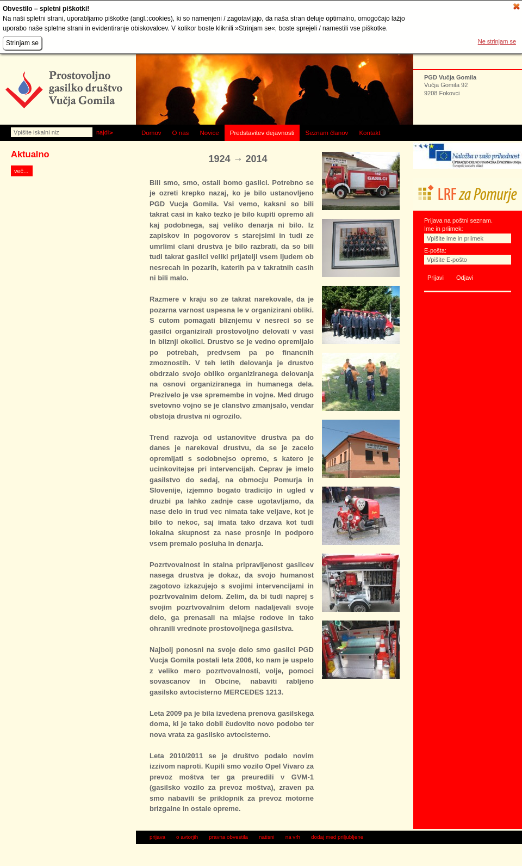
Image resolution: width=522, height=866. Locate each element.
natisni (267, 837)
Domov (151, 133)
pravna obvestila (228, 837)
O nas (180, 133)
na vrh (292, 837)
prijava (157, 837)
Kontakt (369, 133)
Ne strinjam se (497, 41)
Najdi (102, 132)
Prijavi (435, 277)
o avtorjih (187, 837)
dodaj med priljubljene (337, 837)
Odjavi (464, 277)
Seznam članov (326, 133)
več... (21, 171)
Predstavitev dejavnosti (262, 133)
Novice (209, 133)
